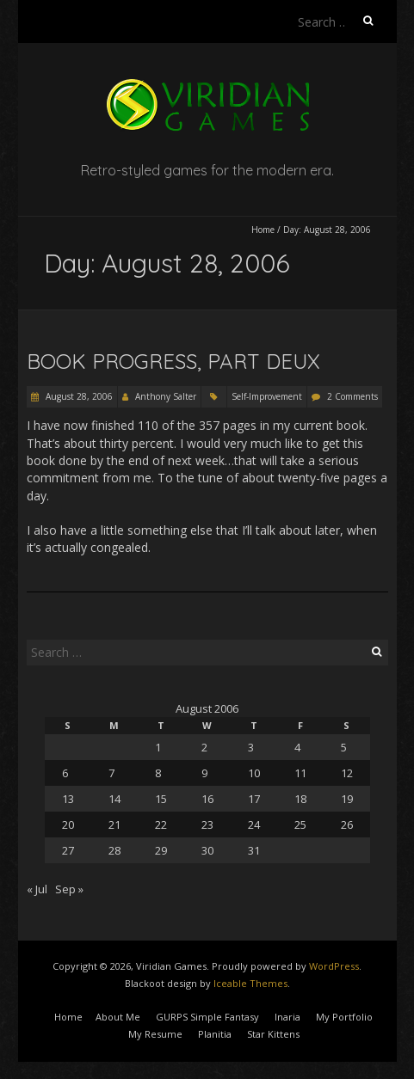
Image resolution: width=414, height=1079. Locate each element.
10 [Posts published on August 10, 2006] (254, 773)
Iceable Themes (250, 983)
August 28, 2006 (78, 396)
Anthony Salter (165, 396)
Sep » (69, 889)
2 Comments (352, 396)
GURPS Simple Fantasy (207, 1016)
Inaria (287, 1016)
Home (263, 230)
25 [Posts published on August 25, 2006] (300, 824)
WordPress (334, 965)
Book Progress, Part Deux (173, 361)
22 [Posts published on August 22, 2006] (161, 824)
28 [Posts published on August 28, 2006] (114, 850)
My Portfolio (344, 1016)
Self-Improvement (267, 396)
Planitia (215, 1033)
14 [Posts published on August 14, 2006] (114, 798)
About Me (118, 1016)
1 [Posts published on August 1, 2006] (158, 747)
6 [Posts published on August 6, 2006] (65, 773)
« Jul (37, 889)
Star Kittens (273, 1033)
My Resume (155, 1033)
